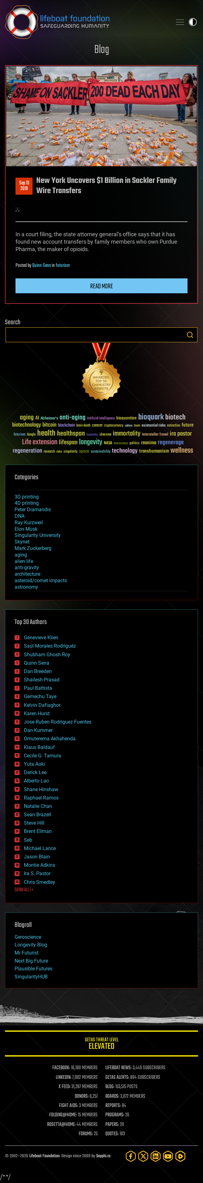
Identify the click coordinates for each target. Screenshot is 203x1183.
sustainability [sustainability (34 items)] (100, 452)
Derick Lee (35, 772)
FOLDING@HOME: (63, 1115)
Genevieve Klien (41, 637)
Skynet (22, 542)
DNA (19, 516)
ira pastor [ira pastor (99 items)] (181, 433)
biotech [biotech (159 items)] (175, 417)
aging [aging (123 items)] (27, 418)
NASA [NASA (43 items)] (108, 443)
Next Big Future (31, 961)
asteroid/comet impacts (41, 580)
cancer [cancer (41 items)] (97, 425)
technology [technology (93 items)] (125, 451)
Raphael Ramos (41, 798)
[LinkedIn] (156, 1156)
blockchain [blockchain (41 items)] (66, 425)
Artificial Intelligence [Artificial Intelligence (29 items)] (101, 419)
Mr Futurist (26, 953)
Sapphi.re (103, 1156)
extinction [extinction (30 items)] (173, 426)
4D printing (27, 503)
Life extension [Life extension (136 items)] (39, 442)
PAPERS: (112, 1125)
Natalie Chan (38, 806)
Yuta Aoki (34, 764)
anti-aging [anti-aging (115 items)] (73, 418)
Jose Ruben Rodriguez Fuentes (57, 722)
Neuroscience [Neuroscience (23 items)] (121, 443)
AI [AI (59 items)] (37, 418)
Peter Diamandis (33, 509)
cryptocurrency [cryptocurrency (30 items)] (113, 426)
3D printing (27, 497)
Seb (28, 840)
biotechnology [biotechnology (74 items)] (26, 425)
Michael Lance (40, 848)
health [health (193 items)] (46, 433)
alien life (24, 561)
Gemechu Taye (40, 696)
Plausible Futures (33, 969)
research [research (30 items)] (49, 452)
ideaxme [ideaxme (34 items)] (105, 435)
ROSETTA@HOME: (61, 1125)
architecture (27, 574)
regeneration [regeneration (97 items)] (27, 450)
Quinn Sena (41, 266)
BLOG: (109, 1087)
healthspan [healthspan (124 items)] (71, 434)
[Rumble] (180, 1156)
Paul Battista (38, 688)
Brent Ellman (38, 831)
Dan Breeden (38, 671)
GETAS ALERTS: (117, 1078)
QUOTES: (112, 1134)
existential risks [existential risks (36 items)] (153, 425)
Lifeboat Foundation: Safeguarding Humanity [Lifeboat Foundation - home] (86, 22)
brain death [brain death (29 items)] (83, 426)
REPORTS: (113, 1106)
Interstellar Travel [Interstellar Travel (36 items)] (155, 434)
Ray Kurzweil (29, 522)
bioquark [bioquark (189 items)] (151, 417)
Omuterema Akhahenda (50, 739)
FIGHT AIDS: (68, 1106)
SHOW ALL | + (24, 890)
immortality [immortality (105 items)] (126, 433)
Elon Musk (26, 529)
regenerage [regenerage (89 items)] (171, 442)
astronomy (26, 587)
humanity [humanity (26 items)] (92, 435)
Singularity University (38, 535)
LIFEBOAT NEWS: (118, 1068)
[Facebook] (131, 1156)
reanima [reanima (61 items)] (148, 443)
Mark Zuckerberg (33, 548)
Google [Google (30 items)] (31, 435)
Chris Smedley (39, 882)
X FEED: (64, 1087)
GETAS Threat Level (101, 1044)
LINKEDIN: (63, 1078)
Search (190, 334)
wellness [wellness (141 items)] (181, 451)
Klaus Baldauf (39, 747)
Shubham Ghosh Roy (47, 655)
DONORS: (82, 1096)
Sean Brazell (37, 814)
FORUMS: (86, 1134)
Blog (101, 50)
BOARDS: (112, 1096)
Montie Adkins (39, 865)
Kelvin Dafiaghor (42, 705)
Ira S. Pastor (37, 873)
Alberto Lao (36, 781)
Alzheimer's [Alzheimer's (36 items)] (49, 418)
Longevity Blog (31, 945)
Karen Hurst (37, 713)
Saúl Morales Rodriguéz (50, 646)
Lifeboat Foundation (44, 1156)
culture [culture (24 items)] (128, 426)
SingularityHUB (31, 977)
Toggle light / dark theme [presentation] (193, 22)
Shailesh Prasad (42, 680)
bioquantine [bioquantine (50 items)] (126, 418)
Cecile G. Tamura (42, 756)
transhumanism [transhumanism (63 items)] (154, 451)
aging (21, 555)
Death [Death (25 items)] (137, 426)
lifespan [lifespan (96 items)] (68, 442)
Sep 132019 (24, 186)
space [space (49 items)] (84, 451)
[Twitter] (143, 1156)
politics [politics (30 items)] (134, 443)
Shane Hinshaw (41, 789)
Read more (101, 286)
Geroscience (28, 937)
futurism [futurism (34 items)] (19, 435)
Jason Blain (37, 857)
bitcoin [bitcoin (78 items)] (49, 425)
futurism (63, 266)
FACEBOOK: (61, 1068)
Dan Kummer (38, 730)
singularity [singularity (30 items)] (70, 452)
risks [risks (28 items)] (59, 452)
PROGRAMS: (114, 1115)
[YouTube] (168, 1156)
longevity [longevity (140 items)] (90, 442)
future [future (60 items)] (187, 425)
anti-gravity (27, 567)
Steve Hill (34, 823)
